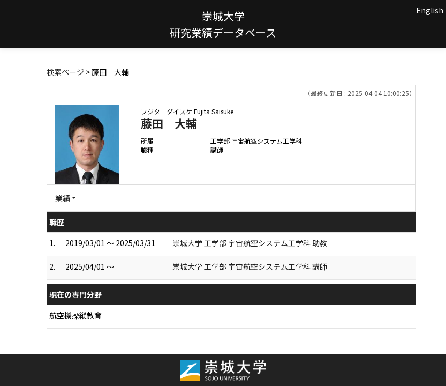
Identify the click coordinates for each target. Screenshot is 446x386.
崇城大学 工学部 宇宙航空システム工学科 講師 (249, 266)
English (429, 10)
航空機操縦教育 (75, 315)
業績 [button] (62, 197)
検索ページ (65, 71)
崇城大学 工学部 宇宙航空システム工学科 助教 (249, 242)
